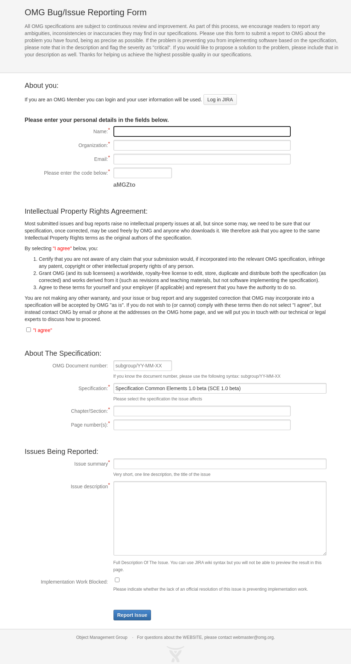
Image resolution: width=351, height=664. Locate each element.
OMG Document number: (80, 365)
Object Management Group (102, 637)
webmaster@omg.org (253, 637)
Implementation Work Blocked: (74, 582)
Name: (66, 131)
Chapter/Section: (66, 410)
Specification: (66, 388)
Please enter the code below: (66, 172)
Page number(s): (66, 424)
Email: (66, 159)
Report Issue (132, 615)
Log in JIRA (220, 99)
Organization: (66, 145)
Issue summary (66, 463)
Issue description (66, 486)
